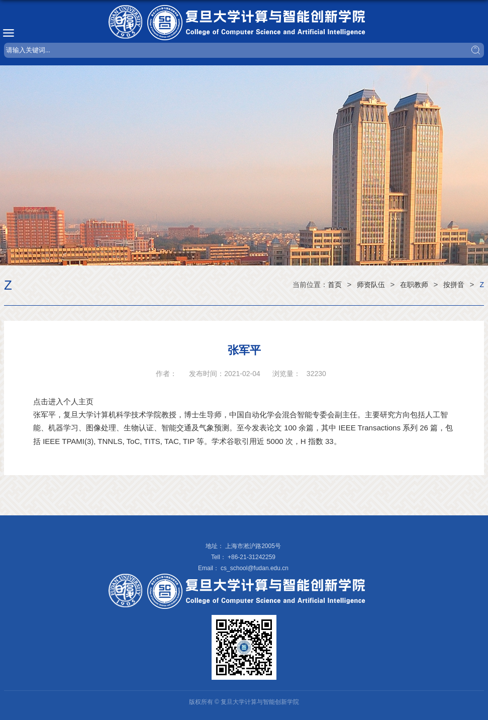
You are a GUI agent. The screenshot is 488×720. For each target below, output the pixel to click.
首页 (335, 285)
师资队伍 (371, 285)
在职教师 (414, 285)
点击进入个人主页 (63, 401)
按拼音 (453, 285)
